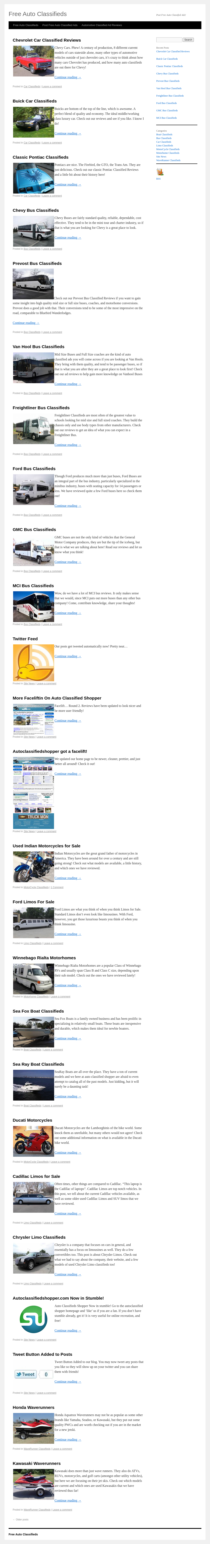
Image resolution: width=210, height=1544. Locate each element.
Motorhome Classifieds (36, 996)
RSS (158, 178)
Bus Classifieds (32, 248)
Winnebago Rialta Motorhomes (44, 957)
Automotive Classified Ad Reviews (102, 25)
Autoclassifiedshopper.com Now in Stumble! (58, 1298)
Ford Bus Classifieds (34, 468)
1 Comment (57, 887)
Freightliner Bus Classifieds (41, 407)
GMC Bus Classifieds (34, 529)
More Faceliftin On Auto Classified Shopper (57, 698)
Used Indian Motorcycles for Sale (46, 845)
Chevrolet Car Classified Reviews (47, 40)
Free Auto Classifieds (25, 25)
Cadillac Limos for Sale (36, 1176)
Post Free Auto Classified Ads (60, 25)
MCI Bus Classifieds (33, 585)
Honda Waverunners (33, 1407)
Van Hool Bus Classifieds (38, 346)
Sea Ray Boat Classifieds (38, 1064)
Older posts (21, 1519)
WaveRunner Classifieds (37, 1448)
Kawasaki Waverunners (37, 1463)
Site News (29, 683)
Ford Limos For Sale (33, 901)
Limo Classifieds (32, 943)
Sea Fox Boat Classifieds (38, 1011)
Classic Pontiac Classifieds (40, 157)
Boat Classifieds (32, 1049)
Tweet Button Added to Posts (42, 1354)
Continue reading (68, 77)
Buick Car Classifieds (35, 101)
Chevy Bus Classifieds (36, 210)
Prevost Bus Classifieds (37, 263)
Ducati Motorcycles (32, 1120)
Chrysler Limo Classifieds (39, 1237)
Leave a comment (52, 86)
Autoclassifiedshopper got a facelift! (50, 751)
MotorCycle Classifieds (36, 887)
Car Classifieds (32, 86)
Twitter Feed (25, 638)
